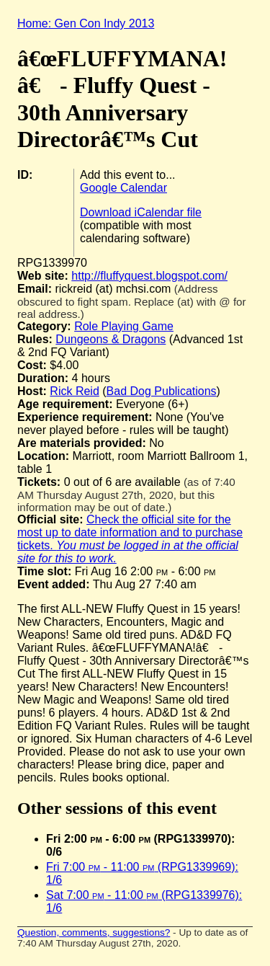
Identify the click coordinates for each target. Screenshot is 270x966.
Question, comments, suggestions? (93, 932)
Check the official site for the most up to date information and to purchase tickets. (130, 538)
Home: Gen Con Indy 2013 (85, 23)
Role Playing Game (124, 326)
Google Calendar (123, 188)
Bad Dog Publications (162, 391)
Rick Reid (74, 391)
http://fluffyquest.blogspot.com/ (149, 276)
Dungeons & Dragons (110, 339)
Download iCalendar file (141, 212)
